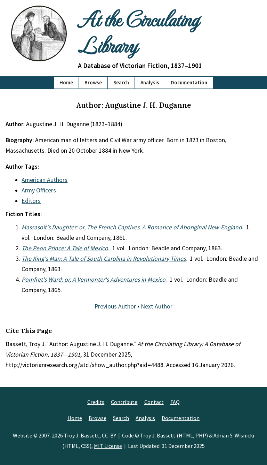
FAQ (175, 401)
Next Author (156, 306)
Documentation (189, 82)
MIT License (108, 445)
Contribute (124, 401)
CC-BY (109, 435)
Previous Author (115, 306)
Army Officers (39, 190)
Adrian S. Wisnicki (233, 435)
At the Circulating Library (138, 31)
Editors (31, 201)
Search (121, 82)
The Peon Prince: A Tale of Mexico (65, 248)
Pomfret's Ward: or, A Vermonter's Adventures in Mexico (93, 279)
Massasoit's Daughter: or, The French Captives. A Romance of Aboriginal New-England (132, 227)
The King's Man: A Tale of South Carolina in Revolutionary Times (104, 258)
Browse (93, 82)
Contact (154, 401)
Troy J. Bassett (81, 435)
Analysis (149, 82)
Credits (95, 401)
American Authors (44, 180)
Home (66, 82)
